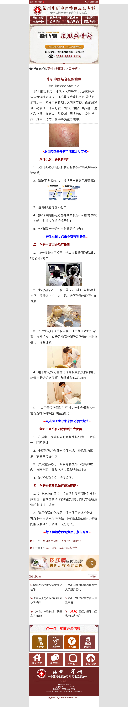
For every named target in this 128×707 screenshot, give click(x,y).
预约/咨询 (73, 21)
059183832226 (93, 2)
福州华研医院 (56, 68)
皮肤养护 (38, 21)
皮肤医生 (90, 17)
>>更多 (92, 576)
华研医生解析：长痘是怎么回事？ (62, 541)
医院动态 (72, 17)
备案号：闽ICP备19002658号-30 (64, 697)
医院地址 (90, 21)
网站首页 (38, 17)
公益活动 (55, 21)
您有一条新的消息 (37, 2)
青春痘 (73, 68)
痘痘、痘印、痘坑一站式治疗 (60, 547)
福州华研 (55, 17)
